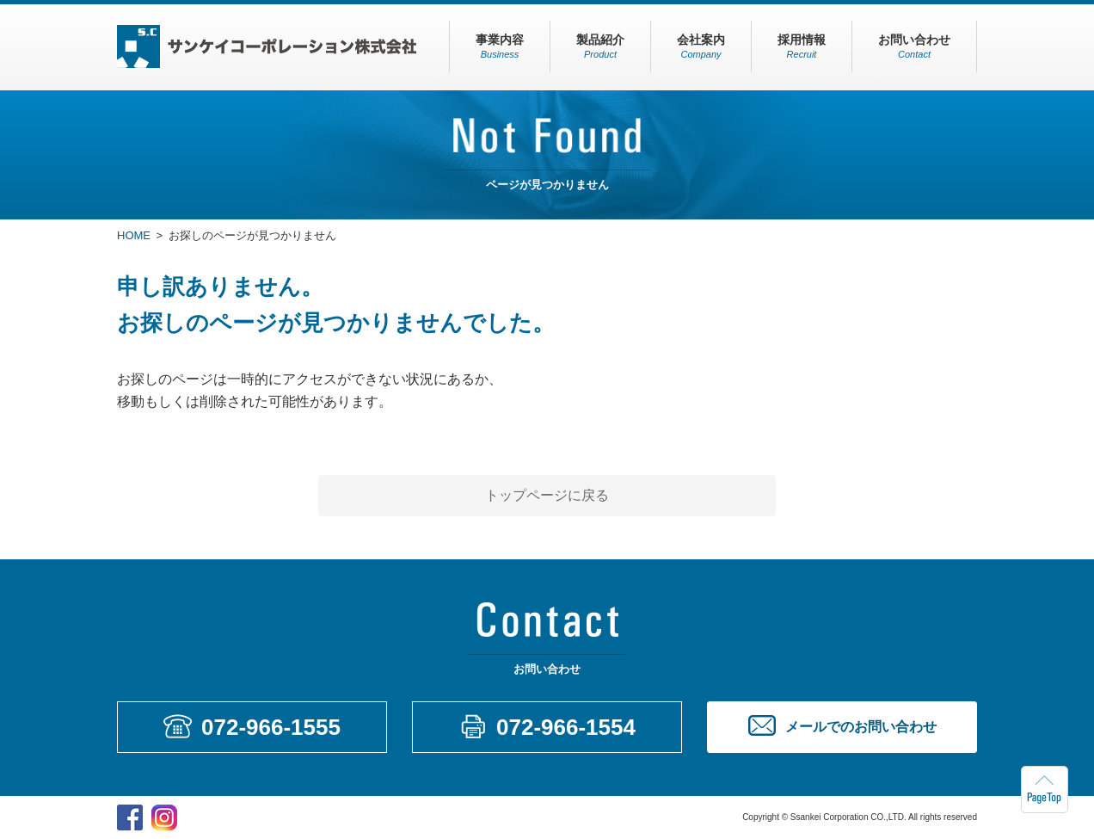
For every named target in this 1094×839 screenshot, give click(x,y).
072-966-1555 (271, 727)
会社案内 (701, 46)
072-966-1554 (566, 727)
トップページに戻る (547, 495)
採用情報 (801, 46)
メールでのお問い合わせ (861, 726)
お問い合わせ (914, 46)
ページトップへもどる (1044, 789)
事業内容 (500, 46)
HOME (134, 235)
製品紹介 (600, 46)
